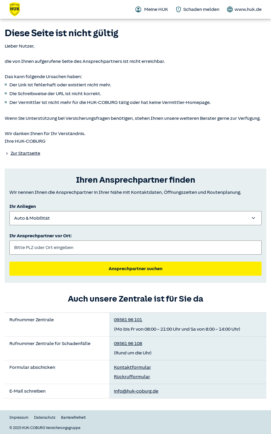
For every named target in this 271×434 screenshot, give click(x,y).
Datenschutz (44, 418)
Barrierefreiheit (73, 418)
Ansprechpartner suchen (135, 268)
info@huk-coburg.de (136, 391)
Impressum (18, 418)
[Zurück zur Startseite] (18, 9)
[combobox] (135, 218)
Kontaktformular (132, 367)
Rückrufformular (132, 376)
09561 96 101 (128, 319)
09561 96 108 (128, 343)
